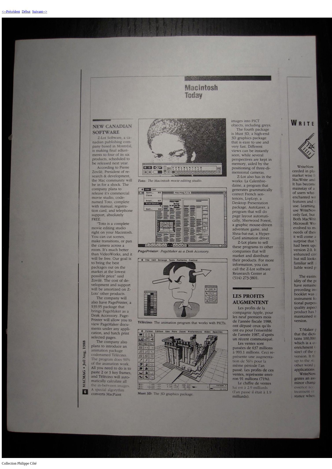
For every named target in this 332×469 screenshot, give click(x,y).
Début (26, 11)
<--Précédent (11, 11)
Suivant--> (39, 11)
